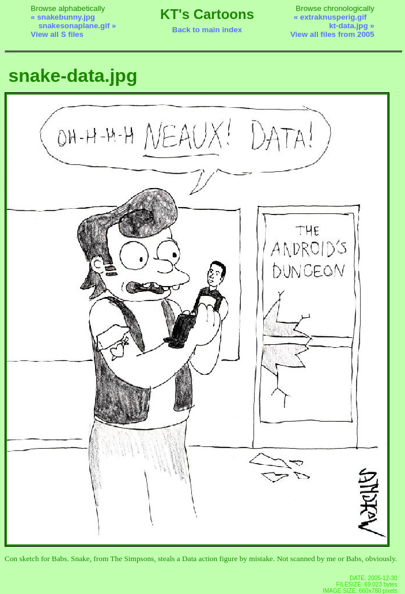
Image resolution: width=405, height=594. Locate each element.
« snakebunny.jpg (63, 17)
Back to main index (207, 29)
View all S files (57, 34)
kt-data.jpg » (351, 25)
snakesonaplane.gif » (77, 25)
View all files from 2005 (332, 34)
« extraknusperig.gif (330, 17)
